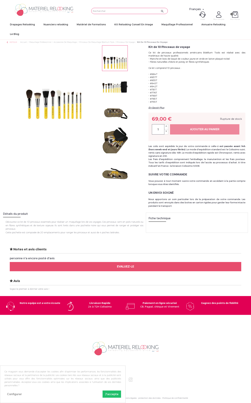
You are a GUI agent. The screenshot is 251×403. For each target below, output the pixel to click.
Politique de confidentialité (175, 398)
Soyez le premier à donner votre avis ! (29, 288)
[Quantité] (158, 129)
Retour (12, 42)
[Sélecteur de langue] (197, 9)
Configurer (14, 394)
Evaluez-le (125, 266)
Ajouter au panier (204, 129)
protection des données (149, 398)
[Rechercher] (129, 11)
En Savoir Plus (156, 107)
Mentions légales (129, 398)
